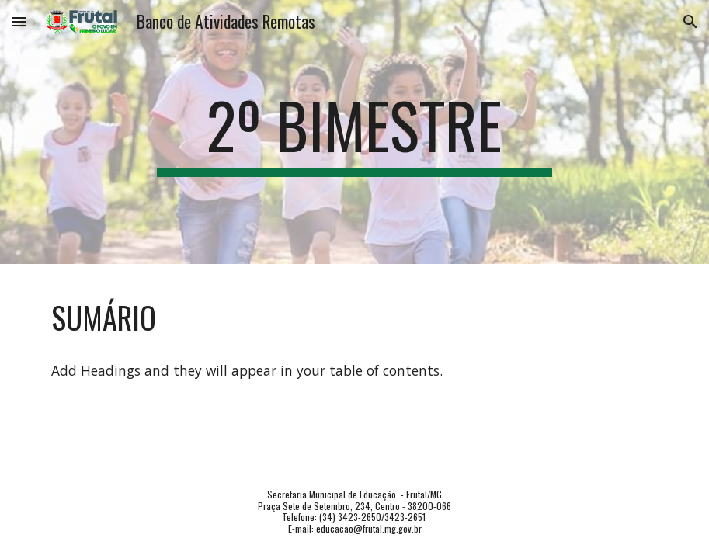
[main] (354, 132)
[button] (18, 21)
